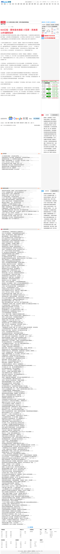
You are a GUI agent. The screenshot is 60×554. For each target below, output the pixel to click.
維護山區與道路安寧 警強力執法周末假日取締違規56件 (14, 459)
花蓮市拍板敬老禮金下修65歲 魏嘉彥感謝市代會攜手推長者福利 (15, 496)
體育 (35, 3)
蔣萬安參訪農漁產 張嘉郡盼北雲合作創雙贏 (11, 511)
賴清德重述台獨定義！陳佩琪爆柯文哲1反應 (11, 508)
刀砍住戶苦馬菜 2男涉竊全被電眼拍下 (10, 440)
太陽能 (25, 122)
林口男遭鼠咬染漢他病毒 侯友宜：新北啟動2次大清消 (13, 256)
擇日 (40, 534)
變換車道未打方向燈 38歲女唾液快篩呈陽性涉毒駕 (13, 409)
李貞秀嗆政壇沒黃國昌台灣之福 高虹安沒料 (11, 405)
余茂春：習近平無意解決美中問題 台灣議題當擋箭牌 (13, 286)
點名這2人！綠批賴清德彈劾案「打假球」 (10, 287)
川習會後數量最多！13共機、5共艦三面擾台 (11, 384)
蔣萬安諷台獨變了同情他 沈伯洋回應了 (10, 522)
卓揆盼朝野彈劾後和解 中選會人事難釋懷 (10, 253)
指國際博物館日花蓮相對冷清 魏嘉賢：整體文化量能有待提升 (15, 334)
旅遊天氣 (51, 534)
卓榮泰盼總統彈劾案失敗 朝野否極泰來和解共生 (12, 247)
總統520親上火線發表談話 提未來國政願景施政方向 (13, 374)
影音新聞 (3, 540)
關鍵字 (41, 540)
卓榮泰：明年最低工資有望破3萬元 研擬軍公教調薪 (13, 380)
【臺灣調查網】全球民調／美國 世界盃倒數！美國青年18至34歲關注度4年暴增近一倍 (20, 211)
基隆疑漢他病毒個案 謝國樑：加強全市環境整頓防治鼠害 (14, 190)
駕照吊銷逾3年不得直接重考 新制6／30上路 (11, 513)
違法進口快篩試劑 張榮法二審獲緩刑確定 (11, 193)
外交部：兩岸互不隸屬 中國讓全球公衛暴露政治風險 (13, 198)
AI (33, 122)
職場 (21, 3)
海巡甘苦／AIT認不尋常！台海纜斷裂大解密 (11, 369)
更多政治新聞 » (37, 125)
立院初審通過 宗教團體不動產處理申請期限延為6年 (13, 424)
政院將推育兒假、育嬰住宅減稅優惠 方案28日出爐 (13, 296)
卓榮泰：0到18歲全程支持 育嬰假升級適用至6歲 (12, 234)
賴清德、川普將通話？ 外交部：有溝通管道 (11, 464)
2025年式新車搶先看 (49, 38)
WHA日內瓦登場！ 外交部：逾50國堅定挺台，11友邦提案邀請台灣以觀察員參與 (19, 456)
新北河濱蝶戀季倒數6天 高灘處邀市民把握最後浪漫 (13, 299)
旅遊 (47, 3)
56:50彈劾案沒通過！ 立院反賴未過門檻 (52, 200)
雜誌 (50, 3)
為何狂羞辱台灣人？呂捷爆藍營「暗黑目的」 (11, 475)
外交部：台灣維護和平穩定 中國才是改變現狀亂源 (13, 192)
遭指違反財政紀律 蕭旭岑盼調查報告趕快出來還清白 (13, 240)
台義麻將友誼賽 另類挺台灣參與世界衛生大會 (12, 421)
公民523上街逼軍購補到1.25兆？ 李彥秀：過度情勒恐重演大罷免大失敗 (17, 389)
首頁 (2, 3)
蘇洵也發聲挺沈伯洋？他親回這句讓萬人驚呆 (11, 239)
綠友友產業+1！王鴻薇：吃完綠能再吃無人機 (11, 414)
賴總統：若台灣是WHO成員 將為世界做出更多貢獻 (13, 466)
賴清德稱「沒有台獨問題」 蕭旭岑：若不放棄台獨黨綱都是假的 (15, 283)
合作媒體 (52, 1)
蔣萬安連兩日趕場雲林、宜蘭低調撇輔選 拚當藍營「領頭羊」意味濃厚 (17, 480)
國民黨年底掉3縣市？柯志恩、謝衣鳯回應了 (11, 308)
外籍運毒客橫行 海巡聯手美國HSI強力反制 (11, 208)
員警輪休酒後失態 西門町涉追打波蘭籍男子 (11, 452)
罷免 (8, 122)
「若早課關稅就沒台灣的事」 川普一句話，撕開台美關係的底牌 (15, 343)
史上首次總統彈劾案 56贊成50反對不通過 (11, 274)
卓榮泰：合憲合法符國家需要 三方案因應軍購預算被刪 (13, 281)
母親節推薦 (44, 1)
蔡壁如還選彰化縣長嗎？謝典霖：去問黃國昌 (11, 478)
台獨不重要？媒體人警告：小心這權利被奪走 (11, 487)
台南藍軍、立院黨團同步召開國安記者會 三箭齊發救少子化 (14, 519)
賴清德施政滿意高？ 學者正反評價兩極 (10, 500)
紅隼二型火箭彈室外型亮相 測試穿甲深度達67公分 (13, 237)
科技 (16, 3)
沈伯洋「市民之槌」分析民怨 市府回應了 (11, 161)
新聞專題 (31, 529)
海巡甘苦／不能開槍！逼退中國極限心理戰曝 (11, 371)
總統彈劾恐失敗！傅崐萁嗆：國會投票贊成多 (11, 246)
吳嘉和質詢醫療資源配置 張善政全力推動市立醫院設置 (13, 481)
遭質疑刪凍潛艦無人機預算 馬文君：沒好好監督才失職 (13, 468)
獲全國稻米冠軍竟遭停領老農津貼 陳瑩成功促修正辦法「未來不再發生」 (17, 258)
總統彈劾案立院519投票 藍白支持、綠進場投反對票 (13, 469)
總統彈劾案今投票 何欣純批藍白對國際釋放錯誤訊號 (13, 284)
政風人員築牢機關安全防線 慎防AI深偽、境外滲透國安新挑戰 (15, 209)
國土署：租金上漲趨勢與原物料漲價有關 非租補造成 (13, 425)
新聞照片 (17, 540)
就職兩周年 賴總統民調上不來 (8, 397)
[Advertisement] (21, 136)
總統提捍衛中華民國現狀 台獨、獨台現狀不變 (11, 396)
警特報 (55, 531)
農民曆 (43, 22)
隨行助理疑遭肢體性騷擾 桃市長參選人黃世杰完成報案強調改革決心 (16, 446)
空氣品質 (48, 24)
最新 (2, 531)
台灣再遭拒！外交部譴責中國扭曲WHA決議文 (11, 204)
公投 (6, 122)
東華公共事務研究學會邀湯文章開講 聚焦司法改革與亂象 (14, 339)
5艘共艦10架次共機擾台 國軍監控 (9, 375)
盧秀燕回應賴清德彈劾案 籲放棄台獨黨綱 (11, 383)
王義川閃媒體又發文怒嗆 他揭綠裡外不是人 (11, 372)
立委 (31, 122)
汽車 (52, 3)
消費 (44, 3)
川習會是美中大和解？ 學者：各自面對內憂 (11, 465)
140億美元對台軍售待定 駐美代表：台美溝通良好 (12, 364)
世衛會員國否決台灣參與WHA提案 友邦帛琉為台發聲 (13, 399)
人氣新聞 (45, 115)
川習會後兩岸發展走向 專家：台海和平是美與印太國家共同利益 (15, 437)
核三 (29, 122)
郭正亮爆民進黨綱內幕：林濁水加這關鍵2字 (11, 368)
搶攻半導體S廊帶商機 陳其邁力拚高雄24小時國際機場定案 (14, 505)
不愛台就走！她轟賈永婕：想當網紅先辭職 (11, 430)
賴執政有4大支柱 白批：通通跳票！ (9, 167)
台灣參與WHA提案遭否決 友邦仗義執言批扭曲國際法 (13, 391)
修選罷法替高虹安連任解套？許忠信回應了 (11, 169)
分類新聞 (3, 529)
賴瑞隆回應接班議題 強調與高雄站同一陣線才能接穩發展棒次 (15, 406)
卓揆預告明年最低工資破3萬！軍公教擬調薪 (11, 289)
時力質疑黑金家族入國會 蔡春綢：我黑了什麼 (12, 163)
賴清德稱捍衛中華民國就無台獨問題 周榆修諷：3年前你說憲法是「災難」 (18, 462)
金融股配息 (52, 22)
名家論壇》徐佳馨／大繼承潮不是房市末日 (11, 503)
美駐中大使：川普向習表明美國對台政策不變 (11, 361)
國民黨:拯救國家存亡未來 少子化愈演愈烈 (10, 412)
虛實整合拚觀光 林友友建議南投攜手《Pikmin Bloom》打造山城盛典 (16, 431)
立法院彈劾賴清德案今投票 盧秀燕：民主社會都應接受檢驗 (14, 328)
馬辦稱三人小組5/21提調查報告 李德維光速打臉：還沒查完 (14, 415)
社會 (10, 3)
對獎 (46, 529)
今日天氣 (43, 24)
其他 (11, 543)
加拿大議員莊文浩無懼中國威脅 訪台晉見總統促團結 (13, 427)
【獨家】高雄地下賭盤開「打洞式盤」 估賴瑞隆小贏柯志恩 (14, 493)
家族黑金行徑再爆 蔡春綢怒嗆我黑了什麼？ (11, 269)
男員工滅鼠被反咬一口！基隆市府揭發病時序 (11, 259)
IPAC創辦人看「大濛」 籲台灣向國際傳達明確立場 (12, 366)
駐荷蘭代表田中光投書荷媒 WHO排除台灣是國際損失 (13, 356)
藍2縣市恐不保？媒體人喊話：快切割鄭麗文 (11, 277)
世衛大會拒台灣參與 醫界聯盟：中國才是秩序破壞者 (13, 265)
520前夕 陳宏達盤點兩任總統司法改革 (10, 331)
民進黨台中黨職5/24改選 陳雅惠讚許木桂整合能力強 (13, 294)
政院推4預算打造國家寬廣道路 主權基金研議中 (12, 199)
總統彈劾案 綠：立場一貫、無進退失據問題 (11, 271)
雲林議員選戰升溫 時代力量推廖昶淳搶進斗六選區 (13, 309)
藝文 (35, 543)
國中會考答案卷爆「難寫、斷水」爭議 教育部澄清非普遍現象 (15, 387)
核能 (15, 122)
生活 (38, 3)
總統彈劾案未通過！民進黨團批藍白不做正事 (11, 166)
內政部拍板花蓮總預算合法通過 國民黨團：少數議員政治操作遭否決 (16, 497)
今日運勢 (47, 22)
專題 (5, 3)
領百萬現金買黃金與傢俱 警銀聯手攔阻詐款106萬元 (13, 443)
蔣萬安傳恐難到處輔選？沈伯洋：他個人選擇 (11, 381)
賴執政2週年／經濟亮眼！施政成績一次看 (10, 359)
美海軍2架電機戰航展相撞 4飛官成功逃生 (11, 506)
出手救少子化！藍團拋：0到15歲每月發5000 (11, 521)
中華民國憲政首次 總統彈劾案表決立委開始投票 (12, 231)
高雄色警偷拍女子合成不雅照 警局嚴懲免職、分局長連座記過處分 (16, 157)
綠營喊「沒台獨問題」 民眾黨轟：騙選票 (10, 243)
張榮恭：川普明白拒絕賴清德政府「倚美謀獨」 (12, 394)
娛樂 (32, 3)
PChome (48, 1)
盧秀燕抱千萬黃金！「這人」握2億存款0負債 (11, 202)
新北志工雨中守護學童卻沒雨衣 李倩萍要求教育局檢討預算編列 (15, 297)
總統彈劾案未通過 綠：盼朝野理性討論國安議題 (12, 159)
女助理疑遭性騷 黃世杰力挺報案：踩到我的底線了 (13, 524)
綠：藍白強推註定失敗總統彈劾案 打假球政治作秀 (13, 252)
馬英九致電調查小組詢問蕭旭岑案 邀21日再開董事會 (13, 491)
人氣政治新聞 (54, 114)
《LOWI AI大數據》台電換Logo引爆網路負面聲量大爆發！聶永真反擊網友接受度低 (19, 502)
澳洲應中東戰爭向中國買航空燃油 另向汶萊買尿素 (17, 22)
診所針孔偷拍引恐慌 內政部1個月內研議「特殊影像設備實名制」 (16, 515)
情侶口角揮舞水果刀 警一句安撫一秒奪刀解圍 (12, 408)
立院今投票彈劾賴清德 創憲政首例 (9, 312)
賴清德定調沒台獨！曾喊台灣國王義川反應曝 (11, 428)
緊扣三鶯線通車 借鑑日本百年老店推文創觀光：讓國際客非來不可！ (16, 315)
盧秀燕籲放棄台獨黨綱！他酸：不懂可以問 (11, 300)
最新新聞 (45, 191)
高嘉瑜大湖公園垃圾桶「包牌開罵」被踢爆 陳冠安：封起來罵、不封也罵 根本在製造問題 (20, 461)
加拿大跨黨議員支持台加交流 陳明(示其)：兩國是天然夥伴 (14, 290)
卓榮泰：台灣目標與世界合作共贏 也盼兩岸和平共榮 (13, 249)
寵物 (11, 531)
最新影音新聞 (54, 190)
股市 (40, 1)
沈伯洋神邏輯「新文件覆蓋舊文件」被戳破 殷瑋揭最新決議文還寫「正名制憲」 (19, 444)
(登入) (58, 1)
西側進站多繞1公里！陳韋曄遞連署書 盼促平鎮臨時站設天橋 (14, 349)
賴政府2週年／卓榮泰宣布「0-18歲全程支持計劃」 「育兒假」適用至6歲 (17, 214)
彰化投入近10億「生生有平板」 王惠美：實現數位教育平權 (14, 486)
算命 (40, 531)
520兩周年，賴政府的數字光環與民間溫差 (11, 346)
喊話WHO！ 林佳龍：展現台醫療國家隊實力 (11, 433)
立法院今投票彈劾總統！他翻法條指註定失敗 (11, 378)
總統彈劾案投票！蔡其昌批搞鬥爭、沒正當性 (11, 275)
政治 (7, 3)
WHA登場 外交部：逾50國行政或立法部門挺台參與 (13, 422)
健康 (29, 3)
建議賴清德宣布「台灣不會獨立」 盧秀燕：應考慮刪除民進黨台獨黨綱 (17, 340)
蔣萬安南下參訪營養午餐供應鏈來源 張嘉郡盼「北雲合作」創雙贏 (16, 490)
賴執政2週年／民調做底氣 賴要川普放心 (10, 362)
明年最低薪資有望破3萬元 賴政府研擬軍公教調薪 (12, 333)
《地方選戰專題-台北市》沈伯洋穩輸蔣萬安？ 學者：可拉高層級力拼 (16, 488)
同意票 (17, 122)
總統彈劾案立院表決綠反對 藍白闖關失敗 (11, 268)
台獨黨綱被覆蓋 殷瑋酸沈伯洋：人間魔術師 (11, 434)
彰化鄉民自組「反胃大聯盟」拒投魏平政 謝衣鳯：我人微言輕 (15, 518)
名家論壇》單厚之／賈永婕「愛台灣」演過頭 (11, 472)
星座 (27, 3)
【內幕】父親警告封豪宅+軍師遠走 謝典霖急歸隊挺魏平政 (14, 449)
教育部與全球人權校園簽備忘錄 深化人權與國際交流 (13, 418)
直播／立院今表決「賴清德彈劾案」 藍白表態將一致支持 (14, 324)
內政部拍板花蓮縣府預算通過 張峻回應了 (11, 483)
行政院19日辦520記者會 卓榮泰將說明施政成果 (12, 471)
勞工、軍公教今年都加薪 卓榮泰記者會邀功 (11, 250)
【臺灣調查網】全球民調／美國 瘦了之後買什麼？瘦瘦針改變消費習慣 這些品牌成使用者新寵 (22, 327)
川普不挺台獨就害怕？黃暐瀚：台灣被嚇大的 (11, 403)
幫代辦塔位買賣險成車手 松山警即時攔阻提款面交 (13, 342)
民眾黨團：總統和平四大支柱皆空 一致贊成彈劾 (12, 264)
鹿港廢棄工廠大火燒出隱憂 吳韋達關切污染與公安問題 (13, 516)
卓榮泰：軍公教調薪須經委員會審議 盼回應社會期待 (13, 262)
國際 (18, 3)
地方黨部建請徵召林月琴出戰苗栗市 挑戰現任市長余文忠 (14, 494)
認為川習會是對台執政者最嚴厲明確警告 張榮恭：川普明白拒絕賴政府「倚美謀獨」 (20, 455)
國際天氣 (51, 535)
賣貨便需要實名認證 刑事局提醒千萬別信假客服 (12, 439)
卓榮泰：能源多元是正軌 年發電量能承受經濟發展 (13, 201)
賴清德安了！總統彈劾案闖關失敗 (9, 255)
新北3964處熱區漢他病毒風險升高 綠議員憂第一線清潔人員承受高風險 (17, 474)
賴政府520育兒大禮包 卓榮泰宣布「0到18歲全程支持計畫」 (15, 330)
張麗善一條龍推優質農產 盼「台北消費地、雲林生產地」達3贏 (15, 160)
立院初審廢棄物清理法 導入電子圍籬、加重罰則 (12, 416)
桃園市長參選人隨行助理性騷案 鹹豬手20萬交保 (12, 436)
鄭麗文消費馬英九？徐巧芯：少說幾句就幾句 (11, 484)
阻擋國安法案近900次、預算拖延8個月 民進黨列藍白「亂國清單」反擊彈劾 (18, 350)
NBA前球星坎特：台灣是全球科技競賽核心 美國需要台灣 (14, 400)
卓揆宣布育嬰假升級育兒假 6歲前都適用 (11, 242)
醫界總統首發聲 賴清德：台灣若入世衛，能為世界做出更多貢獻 (15, 450)
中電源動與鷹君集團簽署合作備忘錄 (51, 134)
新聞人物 (21, 529)
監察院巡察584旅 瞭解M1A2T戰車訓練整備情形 (12, 499)
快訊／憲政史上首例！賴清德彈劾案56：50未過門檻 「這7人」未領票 (16, 336)
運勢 (24, 3)
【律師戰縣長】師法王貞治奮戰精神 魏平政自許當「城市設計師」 (16, 447)
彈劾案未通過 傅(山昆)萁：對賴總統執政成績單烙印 (13, 164)
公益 (35, 544)
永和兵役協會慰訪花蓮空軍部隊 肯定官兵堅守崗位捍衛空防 (14, 512)
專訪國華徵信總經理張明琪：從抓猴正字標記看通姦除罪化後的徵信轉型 (17, 365)
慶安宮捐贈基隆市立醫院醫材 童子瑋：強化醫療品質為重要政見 (15, 477)
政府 (55, 3)
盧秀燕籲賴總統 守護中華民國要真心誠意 (11, 236)
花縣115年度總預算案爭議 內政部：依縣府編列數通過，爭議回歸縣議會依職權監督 (19, 411)
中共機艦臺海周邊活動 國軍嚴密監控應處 (11, 390)
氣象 (51, 529)
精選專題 (31, 531)
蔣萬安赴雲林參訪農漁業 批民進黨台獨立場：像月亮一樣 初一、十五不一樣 (18, 458)
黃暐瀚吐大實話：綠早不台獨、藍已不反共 (11, 195)
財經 (13, 3)
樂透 (45, 531)
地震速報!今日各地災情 (49, 35)
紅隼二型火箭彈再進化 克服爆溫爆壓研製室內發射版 (13, 233)
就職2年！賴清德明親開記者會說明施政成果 (11, 261)
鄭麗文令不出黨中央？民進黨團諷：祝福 (10, 267)
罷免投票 (22, 122)
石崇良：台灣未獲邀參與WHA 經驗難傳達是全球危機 (13, 358)
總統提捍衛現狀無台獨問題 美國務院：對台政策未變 (13, 393)
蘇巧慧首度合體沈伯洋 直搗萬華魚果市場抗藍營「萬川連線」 (15, 386)
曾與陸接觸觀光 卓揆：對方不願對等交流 (52, 228)
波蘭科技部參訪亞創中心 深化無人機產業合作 (11, 419)
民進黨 (11, 122)
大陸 (58, 3)
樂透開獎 (57, 24)
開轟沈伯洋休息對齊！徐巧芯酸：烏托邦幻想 (11, 402)
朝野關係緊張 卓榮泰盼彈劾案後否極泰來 (11, 278)
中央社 (12, 26)
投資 (30, 544)
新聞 (1, 24)
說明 (55, 1)
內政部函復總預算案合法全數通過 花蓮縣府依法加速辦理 (14, 509)
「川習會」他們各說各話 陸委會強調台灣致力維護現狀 (13, 453)
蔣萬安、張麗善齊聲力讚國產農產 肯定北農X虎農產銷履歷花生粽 (16, 377)
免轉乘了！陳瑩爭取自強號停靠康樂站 (10, 441)
